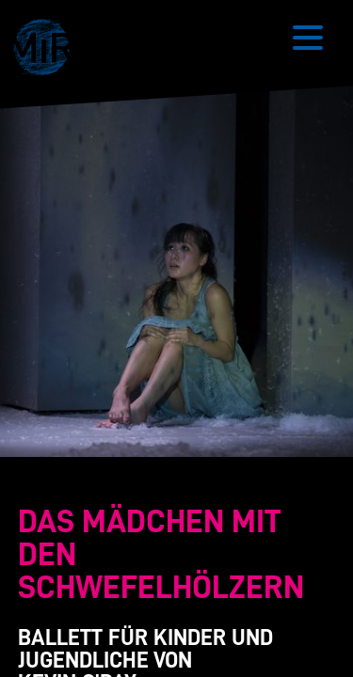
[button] (48, 49)
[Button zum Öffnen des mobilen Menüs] (308, 38)
